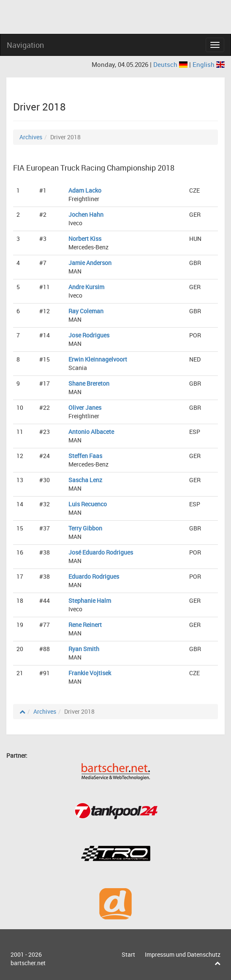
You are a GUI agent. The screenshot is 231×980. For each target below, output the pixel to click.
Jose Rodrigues (88, 335)
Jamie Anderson (89, 263)
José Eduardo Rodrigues (100, 552)
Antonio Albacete (91, 432)
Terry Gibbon (85, 528)
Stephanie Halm (89, 600)
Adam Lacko (84, 190)
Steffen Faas (85, 456)
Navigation (25, 45)
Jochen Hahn (85, 214)
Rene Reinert (85, 625)
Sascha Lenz (85, 480)
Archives (30, 137)
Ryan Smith (83, 649)
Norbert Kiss (84, 239)
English (209, 64)
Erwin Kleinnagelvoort (97, 359)
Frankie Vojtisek (89, 673)
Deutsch (171, 64)
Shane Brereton (88, 383)
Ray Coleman (85, 311)
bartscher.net (28, 963)
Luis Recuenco (87, 504)
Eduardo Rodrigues (93, 576)
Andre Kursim (86, 287)
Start (128, 954)
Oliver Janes (84, 407)
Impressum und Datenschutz (182, 954)
